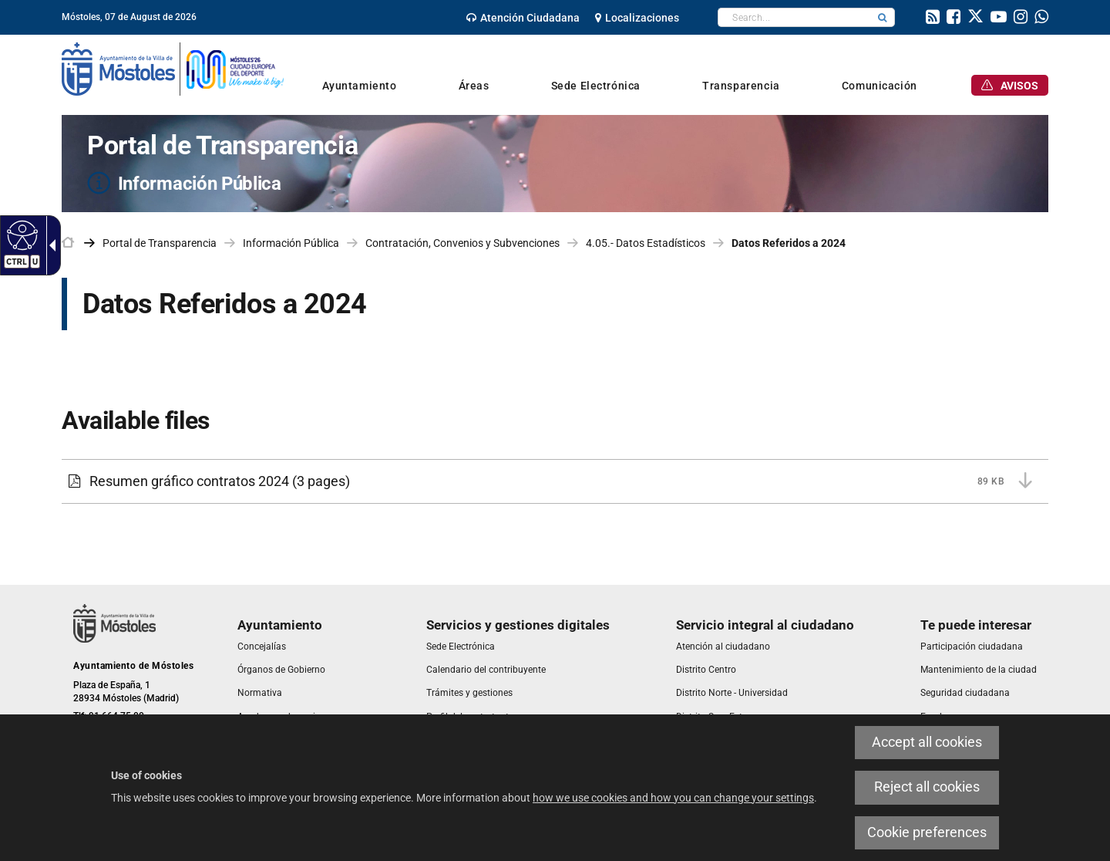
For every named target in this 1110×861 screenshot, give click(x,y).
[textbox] (794, 17)
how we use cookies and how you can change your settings (673, 798)
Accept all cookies (927, 742)
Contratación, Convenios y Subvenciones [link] (462, 243)
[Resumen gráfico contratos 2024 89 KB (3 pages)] (555, 481)
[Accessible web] (20, 234)
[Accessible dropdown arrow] (49, 245)
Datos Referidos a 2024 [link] (789, 243)
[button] (882, 17)
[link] (523, 18)
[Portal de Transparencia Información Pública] (555, 163)
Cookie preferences (927, 832)
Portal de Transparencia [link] (160, 243)
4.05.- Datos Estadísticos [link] (645, 243)
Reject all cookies (927, 787)
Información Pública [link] (291, 243)
